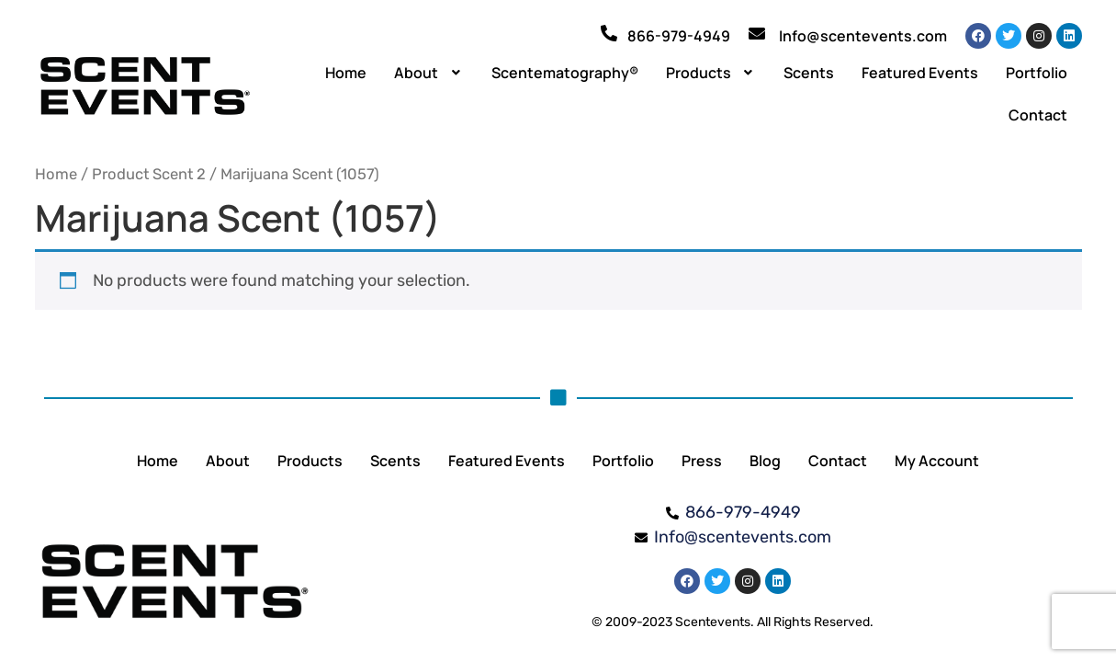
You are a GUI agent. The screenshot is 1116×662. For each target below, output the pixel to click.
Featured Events (920, 73)
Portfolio (1036, 73)
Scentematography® (564, 73)
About (429, 73)
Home (345, 73)
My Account (937, 461)
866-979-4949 (678, 36)
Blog (765, 461)
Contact (1038, 115)
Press (702, 461)
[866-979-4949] (609, 33)
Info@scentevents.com (863, 36)
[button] (429, 72)
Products (711, 73)
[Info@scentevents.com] (757, 33)
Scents (808, 73)
